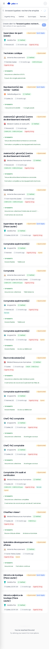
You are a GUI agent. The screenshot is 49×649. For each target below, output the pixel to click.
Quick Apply (32, 17)
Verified (21, 17)
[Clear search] (41, 11)
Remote (43, 17)
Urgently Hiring (9, 17)
